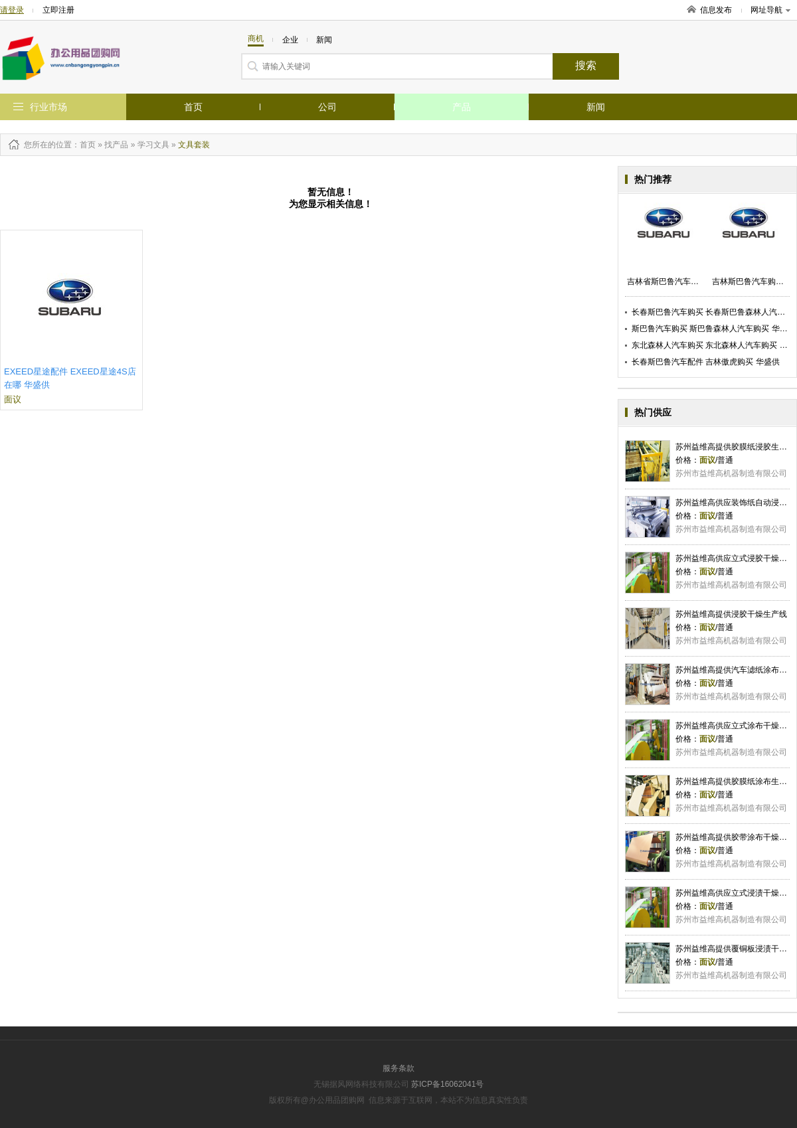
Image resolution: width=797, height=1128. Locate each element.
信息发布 (716, 10)
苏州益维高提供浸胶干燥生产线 (731, 614)
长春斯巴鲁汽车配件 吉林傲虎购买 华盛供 (706, 361)
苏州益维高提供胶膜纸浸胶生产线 (735, 446)
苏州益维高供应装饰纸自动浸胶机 (735, 502)
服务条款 (398, 1068)
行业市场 (48, 107)
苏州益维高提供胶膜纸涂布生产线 (735, 781)
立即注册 (58, 10)
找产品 (116, 144)
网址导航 (770, 10)
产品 (461, 107)
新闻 (595, 107)
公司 (327, 107)
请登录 (12, 10)
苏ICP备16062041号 (447, 1084)
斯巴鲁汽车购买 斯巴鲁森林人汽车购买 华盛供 (714, 328)
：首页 (84, 144)
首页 (193, 107)
